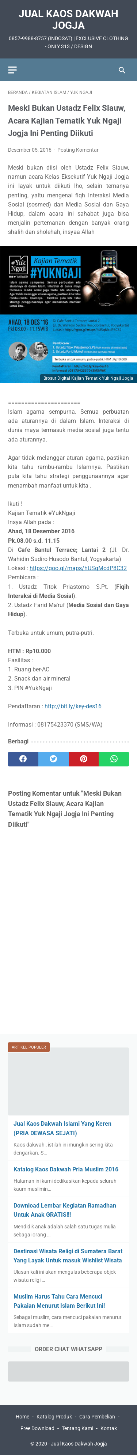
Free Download (37, 1428)
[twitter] (53, 759)
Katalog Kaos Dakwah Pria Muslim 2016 (66, 1169)
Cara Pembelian (97, 1417)
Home (22, 1417)
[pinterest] (84, 759)
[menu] (12, 70)
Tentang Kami (77, 1428)
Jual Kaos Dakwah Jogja (68, 19)
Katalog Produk (54, 1417)
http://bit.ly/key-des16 (73, 706)
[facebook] (23, 759)
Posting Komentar (78, 150)
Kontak (108, 1428)
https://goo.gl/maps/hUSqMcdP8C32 (78, 568)
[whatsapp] (114, 759)
